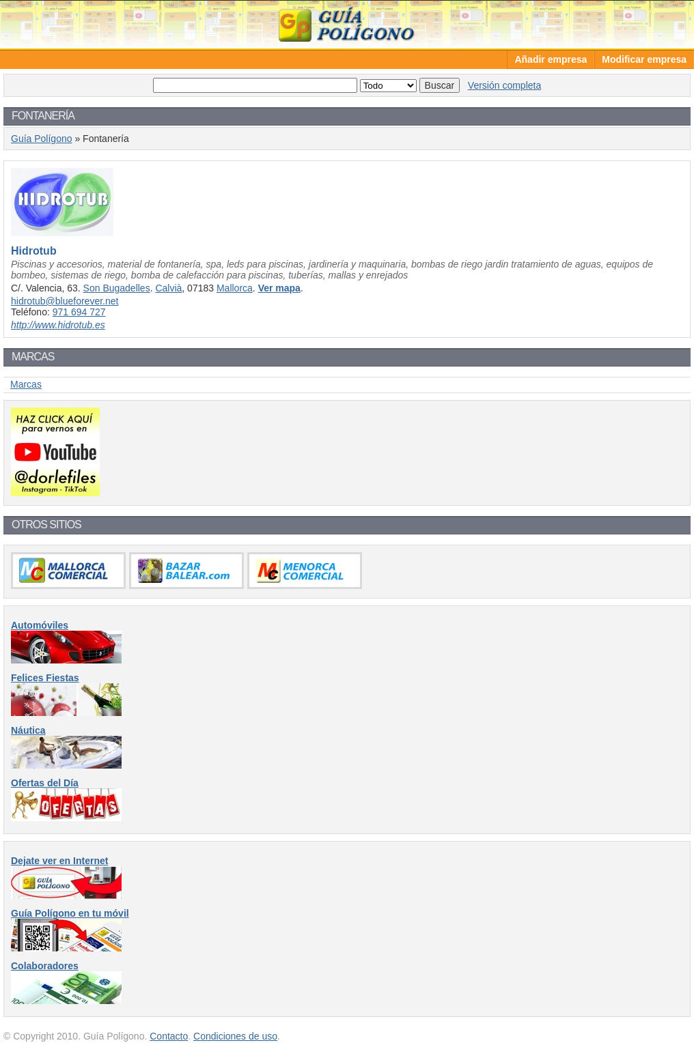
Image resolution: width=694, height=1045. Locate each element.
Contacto (169, 1036)
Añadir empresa (550, 59)
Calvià (168, 288)
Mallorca (235, 288)
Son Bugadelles (116, 288)
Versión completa (504, 85)
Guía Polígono (347, 24)
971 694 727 (79, 311)
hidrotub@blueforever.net (64, 301)
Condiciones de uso (235, 1036)
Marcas (26, 384)
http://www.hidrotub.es (58, 324)
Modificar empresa (644, 59)
